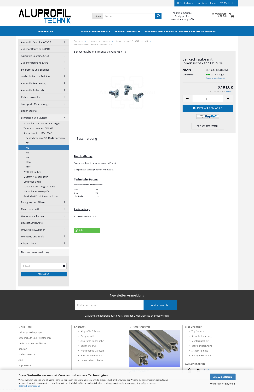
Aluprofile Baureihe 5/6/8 (35, 56)
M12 (28, 168)
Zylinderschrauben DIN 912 (38, 129)
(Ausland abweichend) (215, 79)
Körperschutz (28, 244)
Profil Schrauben (32, 172)
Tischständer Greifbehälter (36, 77)
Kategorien (45, 31)
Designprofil (87, 337)
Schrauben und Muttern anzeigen (41, 124)
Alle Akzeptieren (222, 376)
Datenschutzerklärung (29, 385)
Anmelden (44, 275)
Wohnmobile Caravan (33, 216)
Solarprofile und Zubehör (35, 70)
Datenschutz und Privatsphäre (35, 338)
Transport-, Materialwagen (35, 104)
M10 (28, 163)
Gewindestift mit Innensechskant (41, 197)
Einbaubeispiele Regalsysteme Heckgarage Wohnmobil (181, 31)
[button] (87, 231)
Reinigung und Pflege (33, 203)
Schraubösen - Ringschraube (39, 187)
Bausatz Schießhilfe (32, 223)
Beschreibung (86, 139)
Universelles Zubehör (33, 230)
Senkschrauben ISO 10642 (37, 134)
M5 (27, 148)
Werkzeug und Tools (32, 237)
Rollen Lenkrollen (30, 98)
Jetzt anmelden (160, 306)
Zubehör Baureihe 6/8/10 (35, 49)
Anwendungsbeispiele (95, 31)
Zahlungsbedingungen (30, 333)
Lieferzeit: (188, 75)
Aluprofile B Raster (91, 332)
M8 (27, 158)
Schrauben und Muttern (34, 118)
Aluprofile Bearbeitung (33, 84)
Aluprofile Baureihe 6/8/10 (36, 43)
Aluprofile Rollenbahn (33, 91)
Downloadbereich (127, 31)
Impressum (24, 366)
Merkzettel (228, 3)
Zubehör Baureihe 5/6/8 (34, 63)
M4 (27, 143)
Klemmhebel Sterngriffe (36, 192)
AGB (20, 360)
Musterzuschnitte (30, 210)
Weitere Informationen (222, 383)
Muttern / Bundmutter (35, 177)
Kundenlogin (207, 3)
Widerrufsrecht (26, 355)
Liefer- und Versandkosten (32, 344)
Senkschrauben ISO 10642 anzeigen (45, 138)
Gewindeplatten (32, 182)
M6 (27, 153)
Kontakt (22, 349)
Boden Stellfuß (29, 111)
